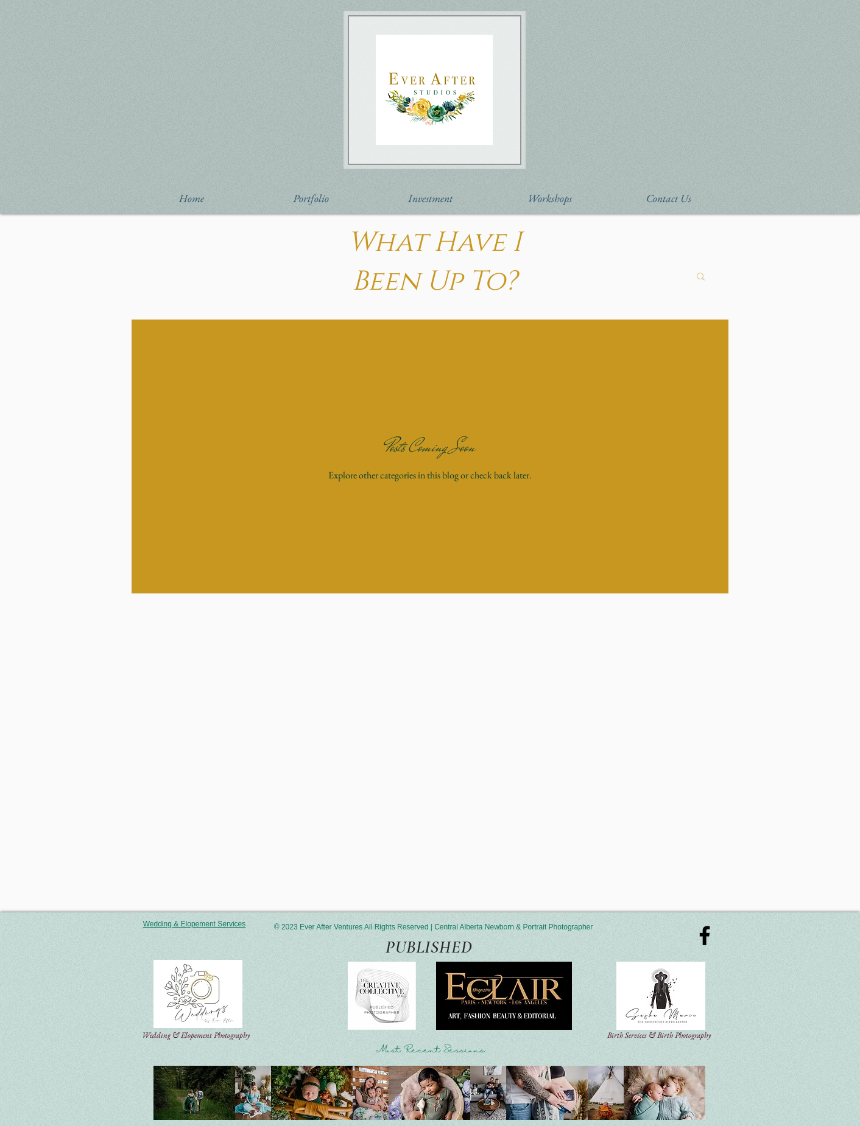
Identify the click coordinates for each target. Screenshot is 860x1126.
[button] (310, 198)
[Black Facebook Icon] (704, 935)
